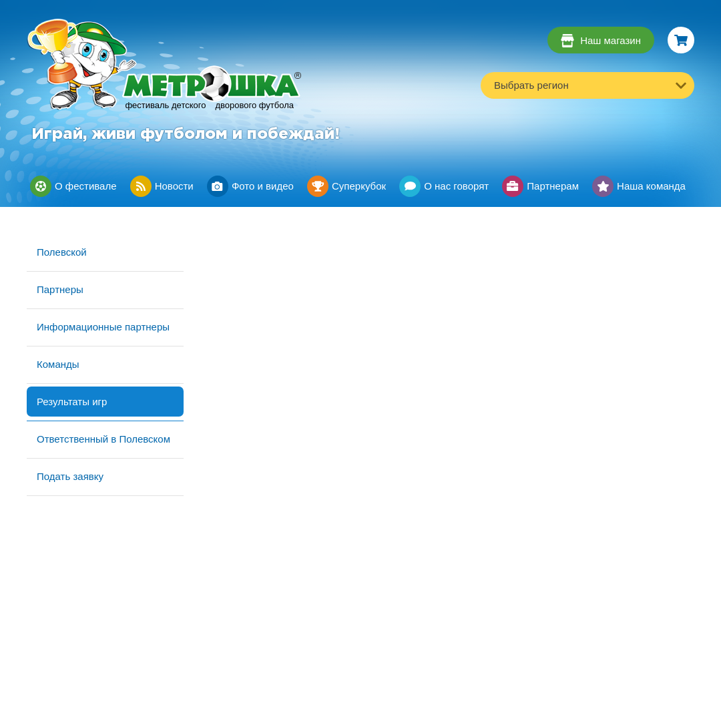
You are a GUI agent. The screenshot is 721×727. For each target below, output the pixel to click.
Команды (58, 364)
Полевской (62, 252)
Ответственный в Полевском (103, 439)
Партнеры (60, 289)
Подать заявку (70, 476)
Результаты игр (72, 401)
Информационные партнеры (103, 326)
